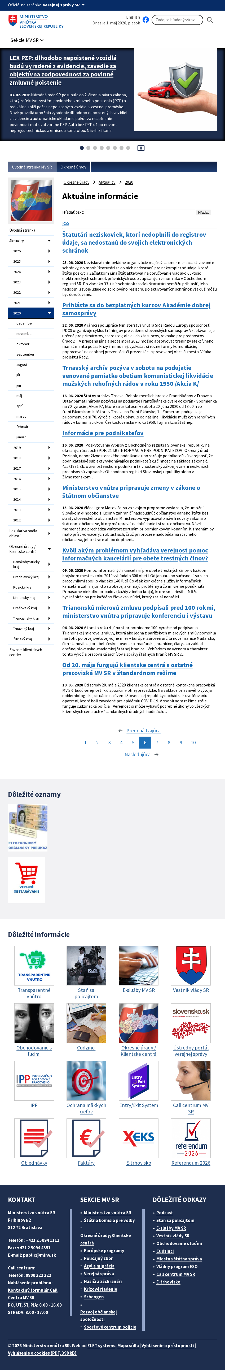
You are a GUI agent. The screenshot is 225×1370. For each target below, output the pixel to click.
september (25, 354)
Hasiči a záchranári (103, 1281)
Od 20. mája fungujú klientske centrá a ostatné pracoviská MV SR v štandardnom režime (127, 669)
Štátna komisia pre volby (109, 1220)
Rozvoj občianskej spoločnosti (98, 1315)
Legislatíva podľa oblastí (23, 533)
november (24, 333)
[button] (28, 39)
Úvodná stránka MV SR (32, 167)
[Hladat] (210, 20)
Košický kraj (22, 587)
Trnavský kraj (23, 628)
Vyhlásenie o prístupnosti (168, 1346)
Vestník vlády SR (172, 1236)
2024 (17, 271)
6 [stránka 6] (145, 742)
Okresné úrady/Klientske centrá (105, 1239)
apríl (19, 406)
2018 (17, 458)
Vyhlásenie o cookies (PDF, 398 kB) (42, 1353)
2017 (17, 468)
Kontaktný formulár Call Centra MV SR (33, 1293)
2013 (17, 509)
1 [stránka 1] (85, 742)
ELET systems (101, 1346)
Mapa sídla (128, 1346)
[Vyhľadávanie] (177, 20)
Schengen (94, 1297)
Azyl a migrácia (99, 1266)
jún (18, 385)
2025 (17, 261)
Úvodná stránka (22, 230)
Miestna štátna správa (179, 1259)
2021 (17, 302)
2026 (17, 251)
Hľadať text (72, 212)
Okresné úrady (73, 167)
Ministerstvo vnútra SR (107, 1213)
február (22, 426)
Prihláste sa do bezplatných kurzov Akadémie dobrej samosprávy (136, 309)
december (24, 323)
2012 (17, 520)
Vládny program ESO (177, 1266)
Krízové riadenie (100, 1289)
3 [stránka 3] (109, 742)
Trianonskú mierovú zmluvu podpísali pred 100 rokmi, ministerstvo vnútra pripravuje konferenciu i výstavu (138, 612)
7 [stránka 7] (157, 742)
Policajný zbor (98, 1258)
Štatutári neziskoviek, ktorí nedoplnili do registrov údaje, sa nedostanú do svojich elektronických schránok (134, 242)
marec (21, 416)
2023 (17, 282)
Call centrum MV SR (175, 1274)
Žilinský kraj (22, 639)
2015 (17, 489)
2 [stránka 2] (97, 742)
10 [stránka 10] (193, 742)
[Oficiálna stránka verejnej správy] (64, 5)
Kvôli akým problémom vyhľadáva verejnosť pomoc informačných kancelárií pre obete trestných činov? (135, 554)
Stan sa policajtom (175, 1220)
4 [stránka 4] (121, 742)
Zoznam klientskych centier (25, 652)
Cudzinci (165, 1251)
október (22, 344)
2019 (17, 447)
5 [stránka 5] (133, 742)
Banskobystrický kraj (26, 564)
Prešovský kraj (25, 608)
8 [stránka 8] (169, 742)
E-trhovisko (168, 1282)
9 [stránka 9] (181, 742)
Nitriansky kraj (24, 597)
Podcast (164, 1213)
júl (18, 375)
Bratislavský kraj (26, 576)
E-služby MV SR (171, 1228)
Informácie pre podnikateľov (103, 433)
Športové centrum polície (110, 1327)
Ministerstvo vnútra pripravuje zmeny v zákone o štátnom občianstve (131, 492)
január (21, 437)
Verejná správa (99, 1274)
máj (19, 395)
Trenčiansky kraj (26, 618)
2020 (17, 313)
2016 (17, 478)
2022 (17, 292)
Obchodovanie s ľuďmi (179, 1243)
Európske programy (104, 1251)
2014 (17, 499)
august (21, 364)
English (133, 17)
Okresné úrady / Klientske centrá (23, 549)
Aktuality (16, 240)
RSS (65, 223)
